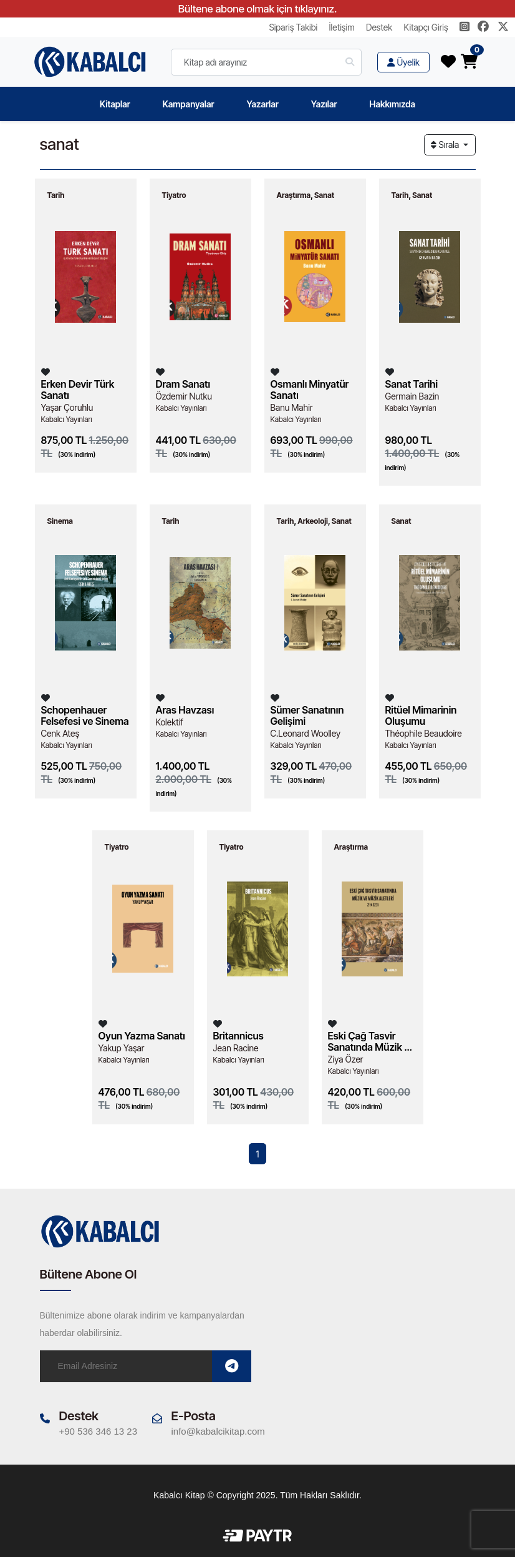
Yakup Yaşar (122, 1048)
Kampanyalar (188, 104)
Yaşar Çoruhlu (67, 407)
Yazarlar (262, 104)
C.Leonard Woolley (306, 733)
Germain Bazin (412, 396)
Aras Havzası (185, 709)
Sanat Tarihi (411, 384)
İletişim (342, 27)
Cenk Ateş (60, 733)
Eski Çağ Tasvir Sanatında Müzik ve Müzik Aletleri (371, 1041)
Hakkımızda (393, 104)
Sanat (324, 195)
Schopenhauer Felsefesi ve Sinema (85, 715)
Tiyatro (174, 195)
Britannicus (238, 1035)
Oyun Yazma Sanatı (142, 1035)
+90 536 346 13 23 (98, 1430)
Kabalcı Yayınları (66, 419)
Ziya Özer (345, 1059)
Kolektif (169, 722)
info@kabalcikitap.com (218, 1430)
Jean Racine (236, 1048)
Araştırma (294, 195)
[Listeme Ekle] (45, 371)
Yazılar (324, 104)
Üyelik (403, 62)
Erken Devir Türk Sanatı (78, 389)
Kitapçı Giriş (426, 27)
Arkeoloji (312, 521)
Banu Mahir (292, 407)
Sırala (446, 144)
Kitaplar (115, 104)
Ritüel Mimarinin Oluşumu (421, 715)
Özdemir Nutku (184, 396)
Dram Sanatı (183, 384)
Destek (379, 27)
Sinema (60, 521)
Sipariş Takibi (293, 27)
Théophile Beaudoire (423, 733)
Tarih (56, 195)
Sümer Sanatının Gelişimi (307, 715)
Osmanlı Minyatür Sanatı (310, 389)
